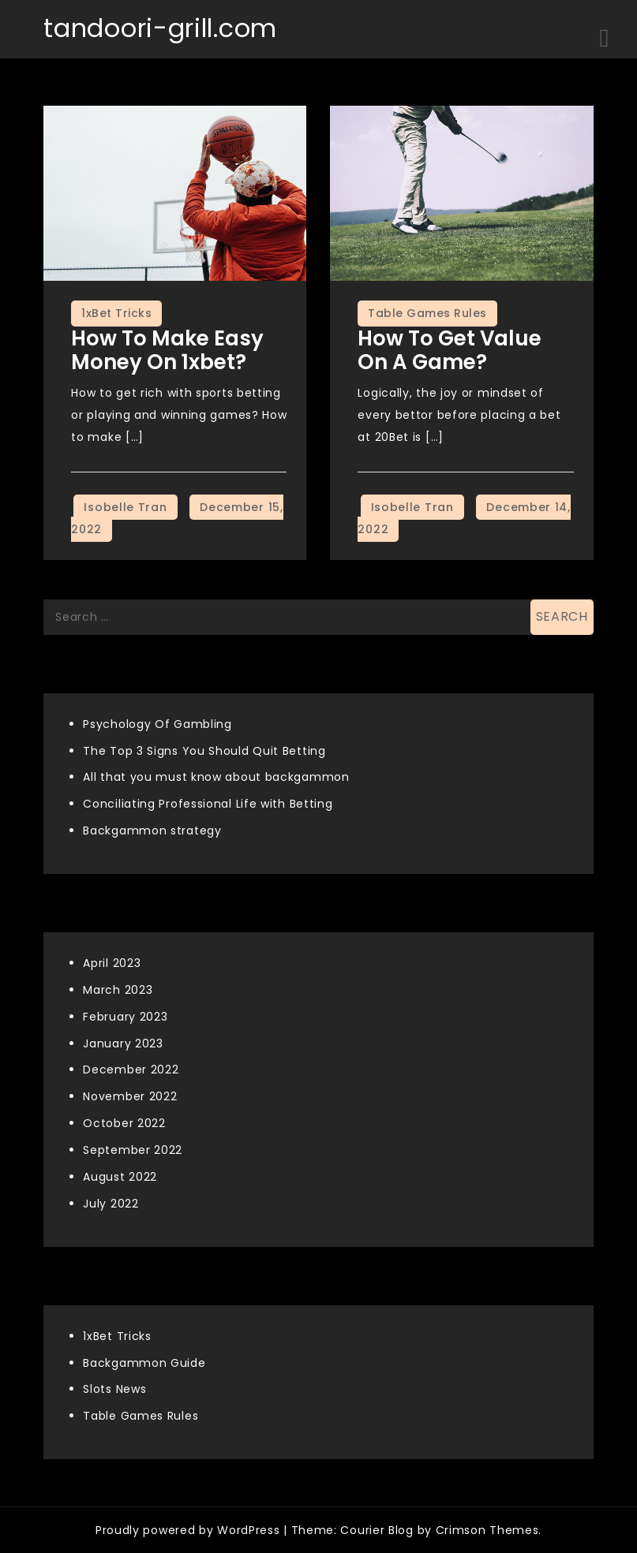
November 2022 (130, 1096)
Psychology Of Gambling (157, 724)
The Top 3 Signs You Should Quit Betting (204, 751)
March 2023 (117, 990)
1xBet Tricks (116, 313)
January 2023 (123, 1043)
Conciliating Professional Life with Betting (207, 804)
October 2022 (124, 1123)
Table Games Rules (427, 313)
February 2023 (125, 1017)
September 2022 (132, 1150)
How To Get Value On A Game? (449, 350)
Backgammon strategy (152, 830)
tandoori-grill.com (160, 28)
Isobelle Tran (125, 507)
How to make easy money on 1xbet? (167, 350)
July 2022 (110, 1203)
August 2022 (120, 1177)
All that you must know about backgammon (216, 777)
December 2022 (130, 1069)
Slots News (114, 1389)
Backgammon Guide (144, 1363)
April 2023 (112, 963)
